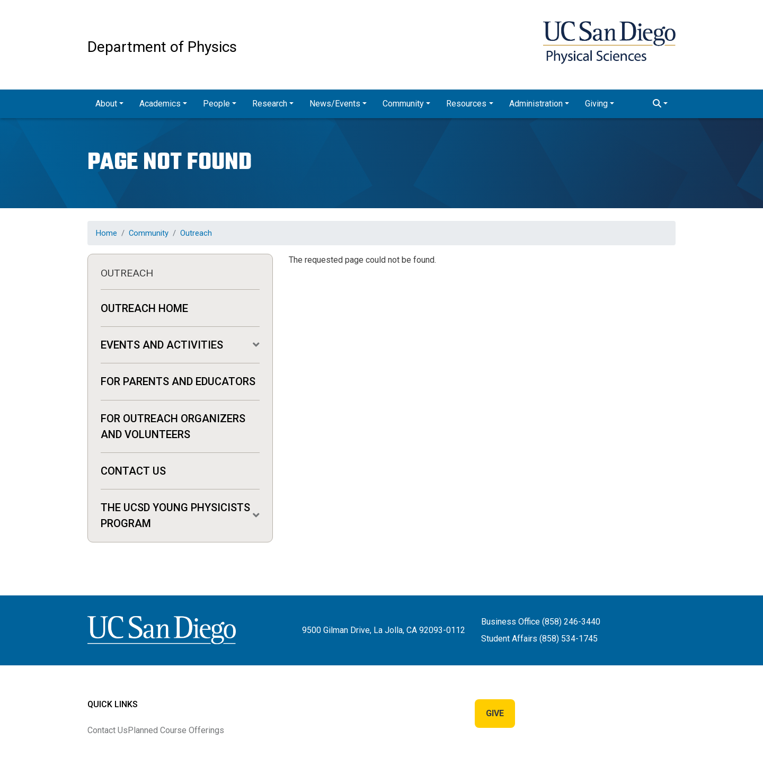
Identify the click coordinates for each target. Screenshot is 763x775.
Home (106, 233)
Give (495, 713)
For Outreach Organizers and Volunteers (173, 426)
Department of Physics (162, 47)
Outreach (196, 233)
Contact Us (133, 471)
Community (148, 233)
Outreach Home (144, 308)
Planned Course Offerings (176, 730)
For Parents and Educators (178, 381)
